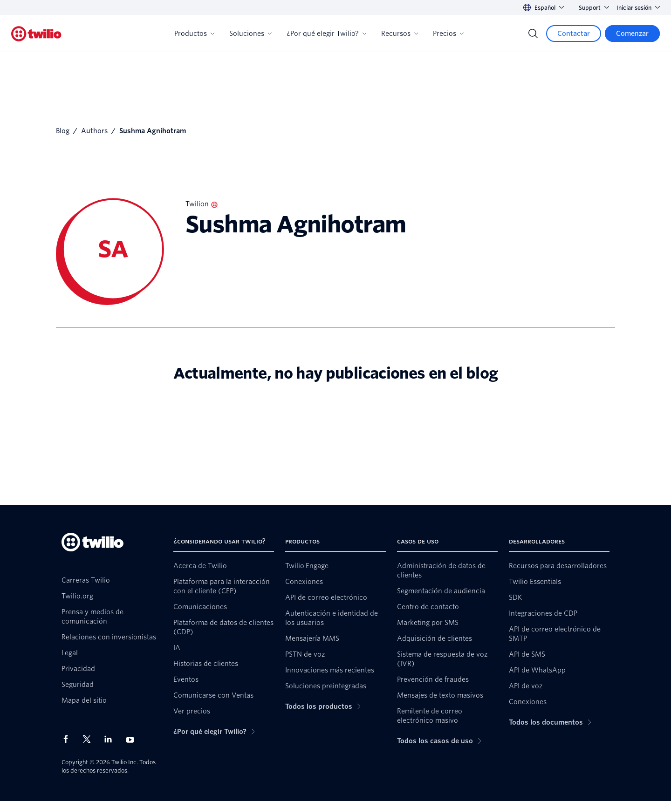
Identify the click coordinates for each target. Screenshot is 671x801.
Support (594, 7)
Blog (62, 131)
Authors (94, 131)
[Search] (533, 33)
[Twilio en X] (90, 739)
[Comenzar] (632, 33)
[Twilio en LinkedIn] (111, 739)
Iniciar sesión (638, 7)
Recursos (399, 33)
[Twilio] (36, 34)
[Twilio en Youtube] (133, 739)
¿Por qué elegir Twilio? (326, 33)
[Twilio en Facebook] (68, 739)
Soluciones (250, 33)
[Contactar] (573, 33)
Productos (194, 33)
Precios (448, 33)
